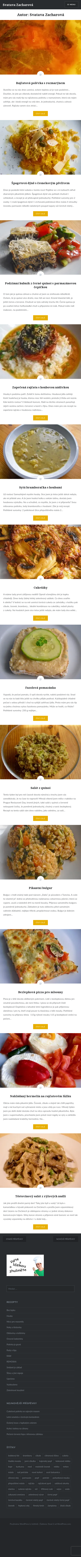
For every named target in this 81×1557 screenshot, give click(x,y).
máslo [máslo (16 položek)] (10, 1472)
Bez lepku (11, 1310)
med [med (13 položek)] (30, 1466)
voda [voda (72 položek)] (67, 1489)
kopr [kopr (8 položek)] (10, 1466)
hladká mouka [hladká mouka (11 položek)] (14, 1461)
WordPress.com (64, 1524)
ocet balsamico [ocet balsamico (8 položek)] (53, 1472)
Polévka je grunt (14, 1344)
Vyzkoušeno (12, 1384)
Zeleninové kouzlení (15, 1390)
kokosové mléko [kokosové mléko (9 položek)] (63, 1461)
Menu (73, 4)
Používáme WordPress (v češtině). (24, 1524)
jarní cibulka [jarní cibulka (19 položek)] (30, 1461)
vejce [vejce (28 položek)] (59, 1489)
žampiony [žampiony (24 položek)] (52, 1505)
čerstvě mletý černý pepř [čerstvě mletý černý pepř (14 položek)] (58, 1500)
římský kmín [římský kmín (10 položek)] (38, 1505)
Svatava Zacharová (18, 5)
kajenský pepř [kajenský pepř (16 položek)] (45, 1461)
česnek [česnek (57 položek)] (11, 1505)
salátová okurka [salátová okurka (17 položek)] (62, 1483)
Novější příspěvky (65, 1239)
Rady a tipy (11, 1350)
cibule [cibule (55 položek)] (38, 1455)
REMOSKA (11, 1361)
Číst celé (40, 114)
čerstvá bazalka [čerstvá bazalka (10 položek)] (15, 1500)
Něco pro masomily (15, 1321)
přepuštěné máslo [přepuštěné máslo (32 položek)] (16, 1483)
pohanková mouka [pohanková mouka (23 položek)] (61, 1477)
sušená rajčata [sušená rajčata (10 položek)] (24, 1489)
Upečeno (11, 1379)
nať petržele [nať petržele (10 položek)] (22, 1472)
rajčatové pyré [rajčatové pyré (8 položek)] (44, 1483)
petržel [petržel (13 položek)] (46, 1477)
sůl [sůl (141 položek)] (36, 1489)
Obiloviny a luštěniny (16, 1333)
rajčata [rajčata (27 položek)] (31, 1483)
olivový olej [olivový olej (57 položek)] (13, 1477)
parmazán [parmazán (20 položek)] (26, 1477)
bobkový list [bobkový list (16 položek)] (13, 1455)
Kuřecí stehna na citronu (17, 1428)
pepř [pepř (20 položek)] (37, 1477)
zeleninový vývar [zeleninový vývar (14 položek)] (36, 1494)
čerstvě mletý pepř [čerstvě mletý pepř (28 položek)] (34, 1500)
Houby (9, 1316)
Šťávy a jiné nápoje (15, 1373)
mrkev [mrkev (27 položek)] (66, 1466)
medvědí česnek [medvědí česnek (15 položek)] (42, 1466)
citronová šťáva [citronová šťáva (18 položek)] (52, 1455)
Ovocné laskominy (15, 1339)
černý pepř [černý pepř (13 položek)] (52, 1494)
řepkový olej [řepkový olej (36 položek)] (23, 1505)
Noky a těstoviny (14, 1327)
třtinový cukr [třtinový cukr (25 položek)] (47, 1489)
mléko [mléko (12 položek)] (56, 1466)
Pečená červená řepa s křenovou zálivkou (25, 1434)
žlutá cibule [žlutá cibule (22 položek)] (65, 1505)
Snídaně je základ (14, 1367)
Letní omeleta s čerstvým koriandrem (23, 1417)
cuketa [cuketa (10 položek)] (65, 1455)
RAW (9, 1356)
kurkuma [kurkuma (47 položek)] (20, 1466)
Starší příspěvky (14, 1239)
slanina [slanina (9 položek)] (11, 1489)
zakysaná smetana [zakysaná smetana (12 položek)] (16, 1494)
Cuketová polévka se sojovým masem (23, 1411)
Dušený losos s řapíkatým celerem (21, 1423)
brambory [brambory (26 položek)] (27, 1455)
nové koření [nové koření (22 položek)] (37, 1472)
